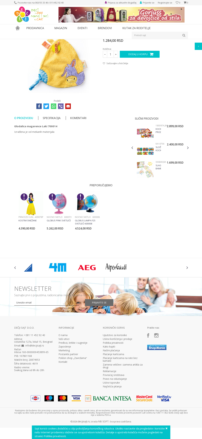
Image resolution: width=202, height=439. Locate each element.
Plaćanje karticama (113, 393)
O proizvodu (23, 157)
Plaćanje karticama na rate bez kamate (120, 398)
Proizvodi (30, 41)
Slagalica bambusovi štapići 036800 (158, 206)
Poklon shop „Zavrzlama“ (73, 397)
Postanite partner (68, 393)
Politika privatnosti (113, 382)
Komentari (78, 157)
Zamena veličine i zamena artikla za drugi (123, 405)
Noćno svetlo (54, 256)
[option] (160, 191)
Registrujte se (165, 2)
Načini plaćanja (111, 389)
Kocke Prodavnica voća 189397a (158, 170)
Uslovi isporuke (111, 421)
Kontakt (63, 401)
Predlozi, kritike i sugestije (73, 382)
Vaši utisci (64, 378)
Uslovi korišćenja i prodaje (117, 378)
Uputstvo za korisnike (115, 374)
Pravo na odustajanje (115, 418)
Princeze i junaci (27, 256)
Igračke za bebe (62, 41)
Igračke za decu (44, 41)
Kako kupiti (109, 385)
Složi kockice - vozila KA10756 (158, 188)
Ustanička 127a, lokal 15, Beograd (33, 381)
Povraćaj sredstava (113, 414)
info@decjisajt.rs (34, 384)
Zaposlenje (65, 385)
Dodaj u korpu (138, 93)
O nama (63, 374)
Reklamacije (109, 410)
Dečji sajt (18, 41)
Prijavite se (99, 341)
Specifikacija (52, 157)
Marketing (64, 389)
